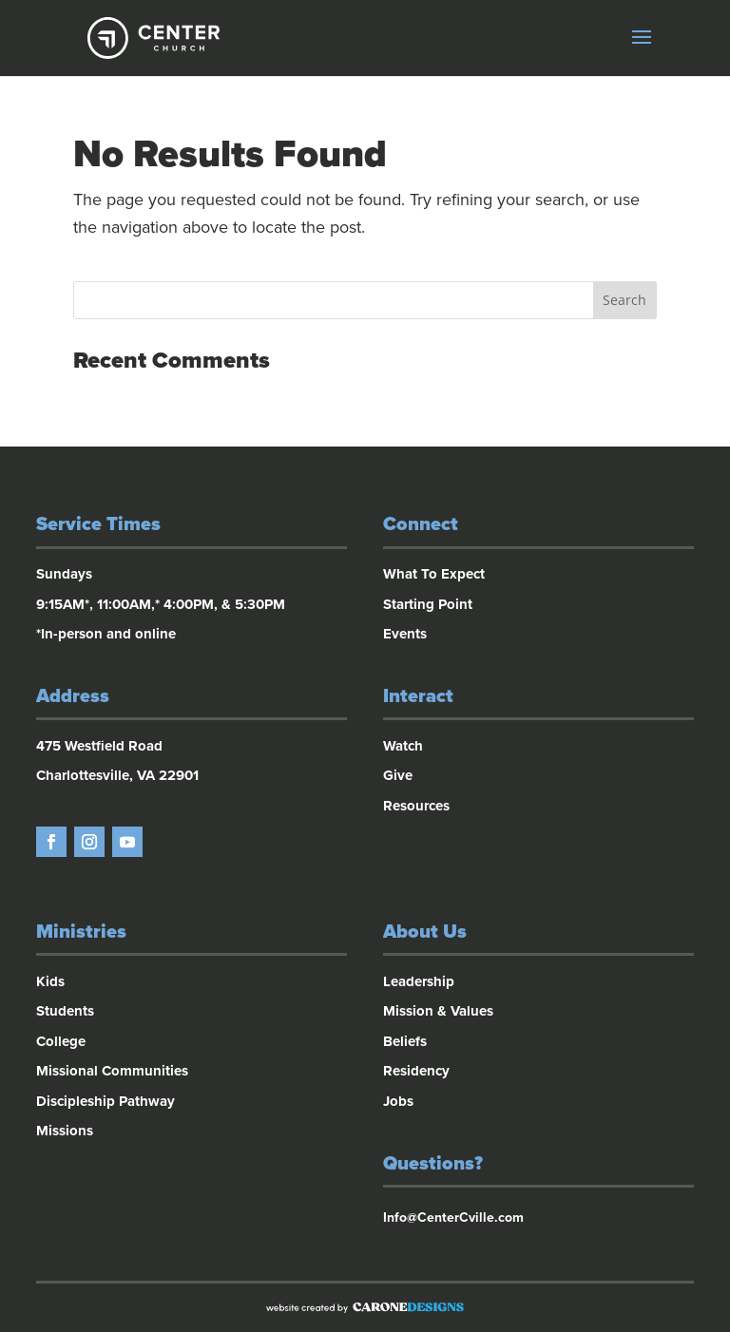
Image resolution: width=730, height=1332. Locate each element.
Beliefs (405, 1041)
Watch (403, 745)
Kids (50, 981)
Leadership (418, 981)
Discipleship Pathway (105, 1101)
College (61, 1041)
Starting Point (427, 604)
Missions (64, 1130)
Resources (416, 805)
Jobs (398, 1101)
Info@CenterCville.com (453, 1217)
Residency (416, 1070)
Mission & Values (438, 1010)
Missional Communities (112, 1070)
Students (65, 1010)
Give (398, 775)
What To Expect (434, 573)
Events (405, 633)
